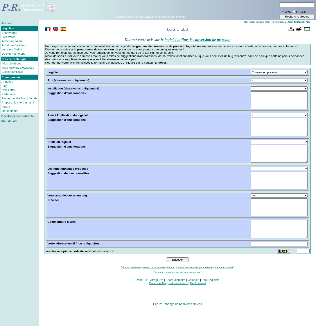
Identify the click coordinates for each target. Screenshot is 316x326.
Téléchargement (12, 41)
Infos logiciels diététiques (18, 67)
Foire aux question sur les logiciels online (177, 292)
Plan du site (9, 121)
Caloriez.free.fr (178, 303)
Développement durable (17, 116)
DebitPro (141, 299)
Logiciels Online (12, 49)
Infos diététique (11, 63)
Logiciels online (263, 22)
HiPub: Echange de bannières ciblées (177, 323)
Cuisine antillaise (12, 71)
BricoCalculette (175, 299)
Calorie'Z (193, 299)
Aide (308, 22)
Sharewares (9, 32)
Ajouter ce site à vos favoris (19, 98)
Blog (4, 85)
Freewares (8, 37)
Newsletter (8, 90)
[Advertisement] (150, 8)
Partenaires (9, 94)
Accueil (6, 23)
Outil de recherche (13, 53)
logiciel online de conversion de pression (198, 39)
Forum (6, 106)
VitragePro (156, 299)
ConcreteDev (157, 303)
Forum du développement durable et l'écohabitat (148, 287)
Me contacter (10, 110)
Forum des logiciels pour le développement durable (205, 287)
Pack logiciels (210, 299)
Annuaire (7, 81)
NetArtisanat (198, 303)
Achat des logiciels (14, 45)
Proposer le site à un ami (18, 102)
